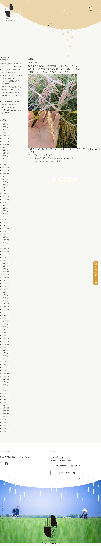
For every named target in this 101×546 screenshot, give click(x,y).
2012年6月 (5, 390)
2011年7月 (5, 422)
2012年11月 (6, 376)
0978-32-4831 (61, 457)
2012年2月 (5, 402)
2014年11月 (6, 306)
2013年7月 (5, 353)
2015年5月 (5, 289)
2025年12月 (6, 138)
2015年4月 (5, 292)
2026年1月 (5, 135)
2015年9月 (5, 280)
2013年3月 (5, 364)
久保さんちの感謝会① (9, 89)
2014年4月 (5, 327)
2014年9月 (5, 312)
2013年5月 (5, 358)
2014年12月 (6, 303)
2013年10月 (6, 344)
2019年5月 (5, 219)
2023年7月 (5, 208)
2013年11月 (6, 341)
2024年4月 (5, 190)
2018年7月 (5, 231)
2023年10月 (6, 199)
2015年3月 (5, 295)
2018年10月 (6, 228)
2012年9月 (5, 382)
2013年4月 (5, 361)
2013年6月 (5, 356)
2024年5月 (5, 187)
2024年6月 (5, 185)
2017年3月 (5, 245)
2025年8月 (5, 147)
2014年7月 (5, 318)
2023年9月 (5, 202)
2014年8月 (5, 315)
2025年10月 (6, 144)
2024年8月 (5, 179)
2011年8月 (5, 419)
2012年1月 (5, 405)
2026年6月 (5, 124)
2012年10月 (6, 379)
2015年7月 (5, 283)
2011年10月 (6, 414)
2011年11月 (6, 411)
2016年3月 (5, 266)
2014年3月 (5, 329)
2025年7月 (5, 150)
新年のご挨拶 (6, 107)
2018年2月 (5, 234)
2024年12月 (6, 167)
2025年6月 (5, 153)
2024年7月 (5, 182)
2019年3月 (5, 222)
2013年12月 (6, 338)
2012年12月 (6, 373)
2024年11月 (6, 170)
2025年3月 (5, 159)
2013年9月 (5, 347)
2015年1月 (5, 301)
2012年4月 (5, 396)
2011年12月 (6, 408)
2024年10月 (6, 173)
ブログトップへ (64, 179)
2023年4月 (5, 216)
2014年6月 (5, 321)
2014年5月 (5, 324)
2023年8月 (5, 205)
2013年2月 (5, 367)
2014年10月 (6, 309)
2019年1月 (5, 225)
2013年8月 (5, 350)
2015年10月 (6, 277)
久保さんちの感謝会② (9, 87)
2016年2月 (5, 269)
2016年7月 (5, 254)
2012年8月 (5, 385)
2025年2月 (5, 161)
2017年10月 (6, 240)
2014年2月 (5, 332)
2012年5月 (5, 393)
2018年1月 (5, 237)
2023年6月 (5, 211)
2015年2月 (5, 298)
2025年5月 (5, 156)
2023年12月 (6, 196)
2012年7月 (5, 387)
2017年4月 (5, 243)
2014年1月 (5, 335)
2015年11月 (6, 274)
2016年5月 (5, 260)
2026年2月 (5, 132)
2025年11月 (6, 141)
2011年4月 (5, 431)
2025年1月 (5, 164)
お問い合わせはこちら (66, 473)
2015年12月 (6, 272)
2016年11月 (6, 248)
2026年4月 (5, 130)
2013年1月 (5, 370)
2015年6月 (5, 286)
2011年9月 (5, 416)
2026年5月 (5, 127)
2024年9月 (5, 176)
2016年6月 (5, 257)
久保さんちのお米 (9, 13)
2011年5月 (5, 428)
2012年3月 (5, 399)
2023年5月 (5, 214)
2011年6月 (5, 425)
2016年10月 (6, 251)
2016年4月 (5, 263)
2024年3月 (5, 193)
